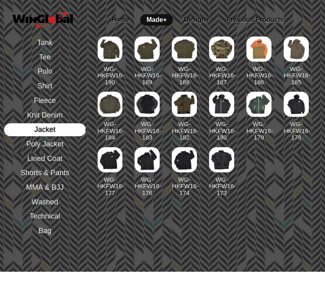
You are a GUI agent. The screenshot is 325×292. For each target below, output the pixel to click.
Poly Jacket (45, 144)
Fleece (45, 101)
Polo (45, 71)
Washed (45, 202)
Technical (45, 216)
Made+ (156, 19)
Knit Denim (45, 115)
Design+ (197, 19)
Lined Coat (44, 159)
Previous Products (254, 19)
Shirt (44, 86)
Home (120, 19)
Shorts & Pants (45, 173)
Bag (44, 231)
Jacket (45, 129)
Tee (45, 57)
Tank (45, 43)
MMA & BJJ (45, 187)
